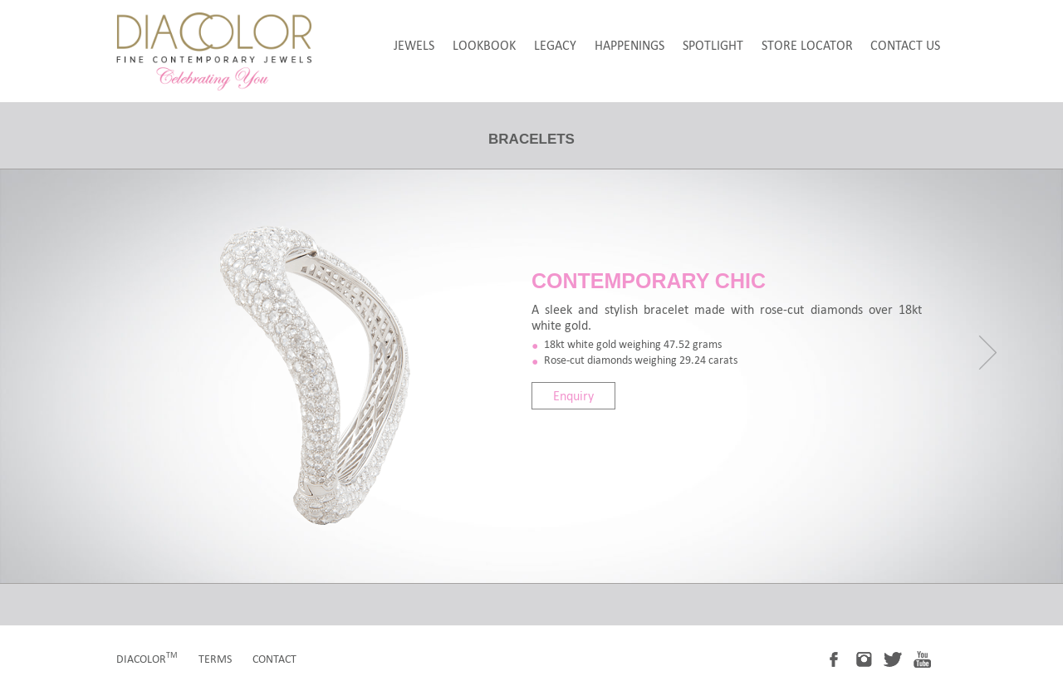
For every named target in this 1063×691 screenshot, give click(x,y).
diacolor (147, 659)
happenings (629, 45)
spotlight (713, 45)
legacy (555, 45)
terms (215, 659)
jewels (414, 45)
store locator (807, 45)
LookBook (484, 45)
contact (274, 659)
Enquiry (573, 396)
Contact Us (905, 45)
